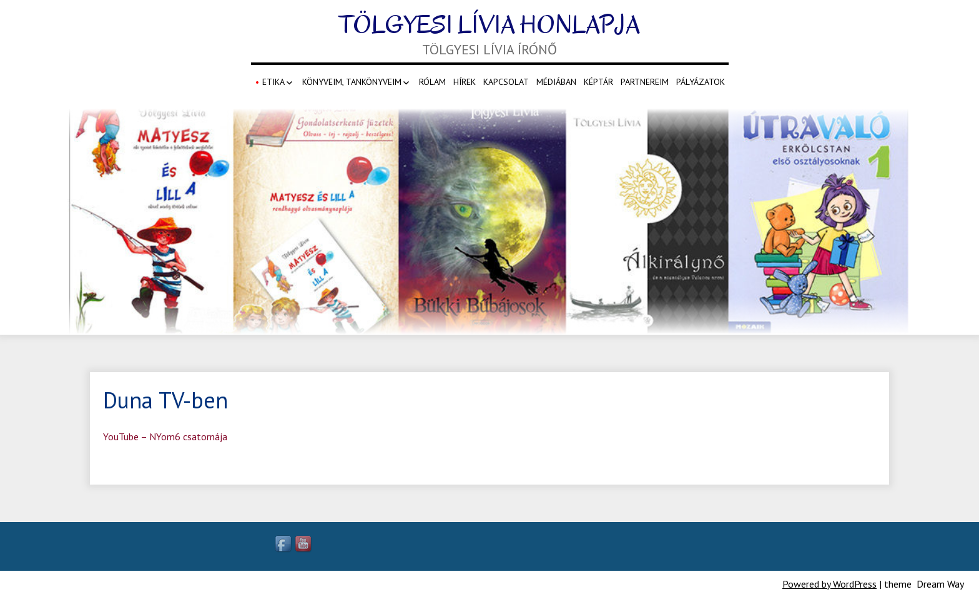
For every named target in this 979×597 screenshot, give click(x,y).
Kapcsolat (506, 81)
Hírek (464, 81)
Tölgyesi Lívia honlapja (489, 24)
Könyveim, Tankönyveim (351, 81)
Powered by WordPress (829, 584)
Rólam (432, 81)
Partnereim (645, 81)
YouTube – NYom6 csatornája (165, 436)
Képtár (598, 81)
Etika (273, 81)
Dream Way (940, 584)
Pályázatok (700, 81)
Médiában (556, 81)
